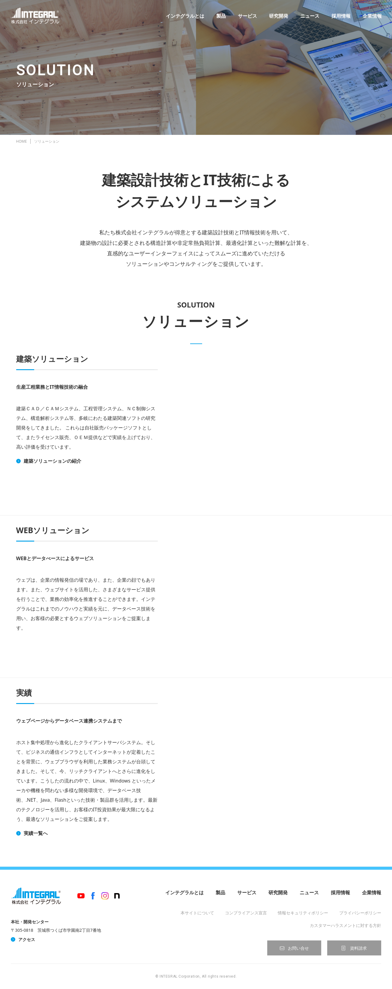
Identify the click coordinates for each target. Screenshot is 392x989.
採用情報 (339, 18)
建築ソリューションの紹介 (52, 461)
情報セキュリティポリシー (303, 913)
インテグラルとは (183, 18)
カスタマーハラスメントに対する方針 (345, 925)
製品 (219, 18)
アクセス (26, 939)
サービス (245, 18)
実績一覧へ (36, 833)
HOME (21, 141)
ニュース (308, 18)
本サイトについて (197, 913)
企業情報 (370, 18)
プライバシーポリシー (360, 913)
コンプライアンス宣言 (246, 913)
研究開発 (276, 18)
